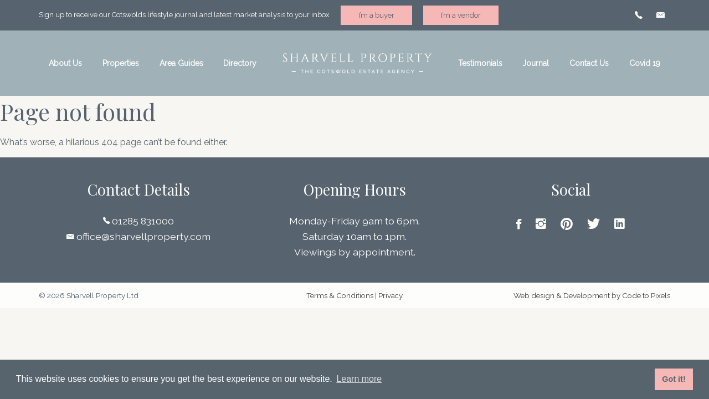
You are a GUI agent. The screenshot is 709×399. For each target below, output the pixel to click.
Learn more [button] (359, 378)
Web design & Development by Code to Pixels (591, 295)
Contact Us (589, 63)
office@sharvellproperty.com (138, 236)
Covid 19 (644, 63)
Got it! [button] (673, 379)
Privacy (390, 295)
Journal (535, 63)
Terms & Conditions (339, 295)
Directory (239, 63)
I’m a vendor (461, 15)
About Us (65, 63)
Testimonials (480, 63)
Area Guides (181, 63)
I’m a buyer (376, 15)
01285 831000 (138, 221)
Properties (120, 63)
